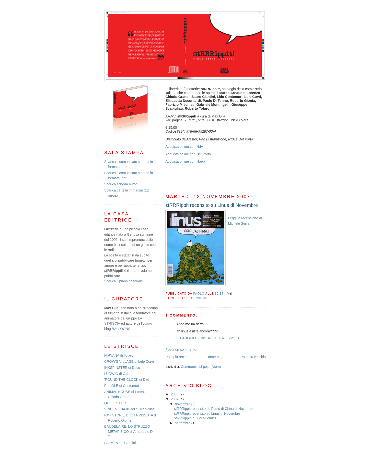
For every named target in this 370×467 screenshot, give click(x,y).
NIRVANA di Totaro (118, 355)
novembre (183, 404)
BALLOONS (121, 329)
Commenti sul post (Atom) (201, 367)
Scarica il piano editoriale (123, 281)
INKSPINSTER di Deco (122, 368)
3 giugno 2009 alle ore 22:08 (207, 338)
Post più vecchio (253, 357)
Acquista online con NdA (184, 147)
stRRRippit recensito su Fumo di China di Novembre (214, 409)
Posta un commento (180, 349)
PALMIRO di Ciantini (120, 443)
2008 (175, 394)
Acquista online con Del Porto (188, 154)
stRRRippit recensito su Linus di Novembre (207, 413)
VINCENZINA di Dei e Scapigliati (129, 409)
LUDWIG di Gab (116, 374)
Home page (215, 357)
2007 (175, 399)
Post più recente (177, 357)
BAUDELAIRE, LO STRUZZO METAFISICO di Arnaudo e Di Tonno (128, 432)
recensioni (197, 298)
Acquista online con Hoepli (185, 161)
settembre (183, 423)
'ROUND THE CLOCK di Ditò (126, 380)
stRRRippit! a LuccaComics (195, 418)
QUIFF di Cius (115, 403)
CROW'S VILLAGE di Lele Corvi (129, 361)
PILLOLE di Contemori (121, 386)
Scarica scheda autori (121, 184)
